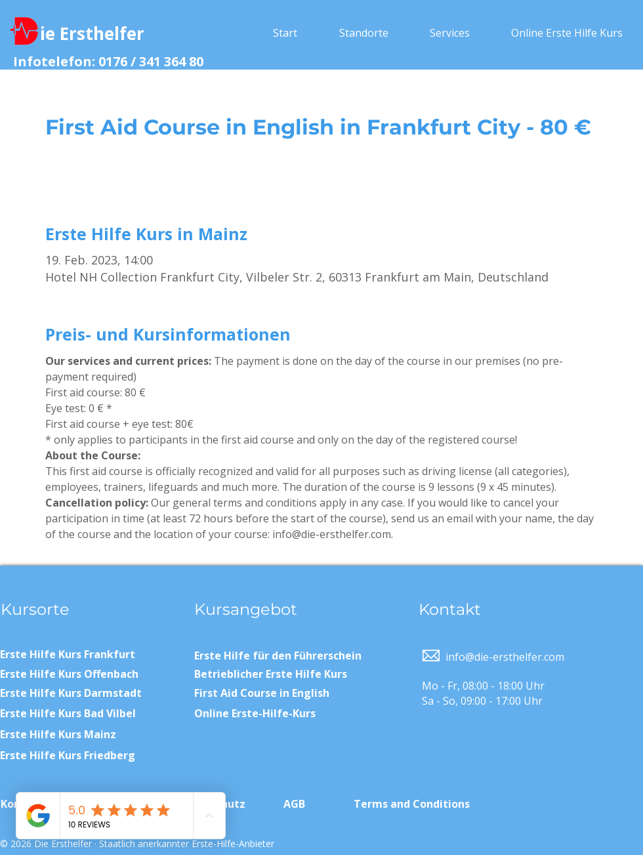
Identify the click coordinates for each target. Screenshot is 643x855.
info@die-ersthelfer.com (505, 657)
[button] (363, 32)
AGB (294, 804)
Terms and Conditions (412, 804)
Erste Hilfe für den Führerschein (278, 655)
